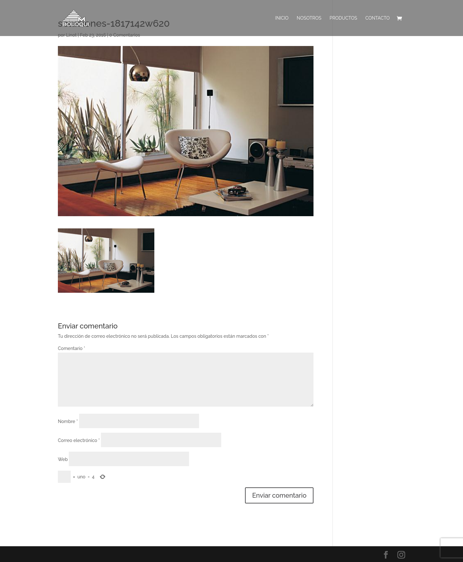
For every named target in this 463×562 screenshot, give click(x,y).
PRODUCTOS (343, 18)
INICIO (281, 18)
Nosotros (309, 18)
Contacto (377, 18)
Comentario (71, 348)
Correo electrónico (79, 440)
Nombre (68, 421)
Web (63, 459)
